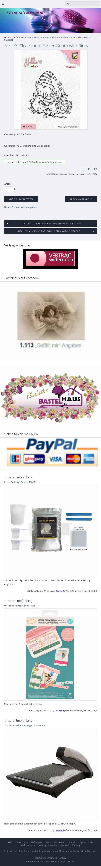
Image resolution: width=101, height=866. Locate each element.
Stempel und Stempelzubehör (42, 37)
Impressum (59, 842)
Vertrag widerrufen (48, 845)
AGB (10, 842)
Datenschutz (22, 842)
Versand (63, 174)
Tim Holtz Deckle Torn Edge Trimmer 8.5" (25, 725)
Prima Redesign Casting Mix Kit (20, 482)
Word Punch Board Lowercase (19, 605)
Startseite (21, 37)
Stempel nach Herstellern (71, 37)
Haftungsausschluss (41, 842)
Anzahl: (8, 183)
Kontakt (72, 842)
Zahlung (76, 845)
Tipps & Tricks (86, 842)
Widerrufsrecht (28, 845)
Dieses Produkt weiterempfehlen (21, 207)
